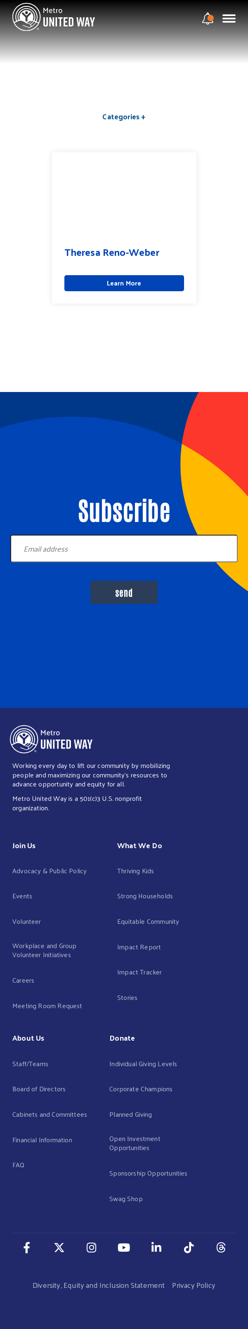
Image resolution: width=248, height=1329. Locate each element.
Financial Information (42, 1140)
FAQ (18, 1165)
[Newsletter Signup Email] (124, 548)
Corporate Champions (140, 1089)
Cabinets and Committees (49, 1114)
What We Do (139, 845)
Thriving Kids (135, 871)
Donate (122, 1037)
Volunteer (26, 921)
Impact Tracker (139, 972)
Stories (127, 997)
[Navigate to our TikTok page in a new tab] (189, 1247)
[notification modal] (208, 18)
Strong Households (145, 896)
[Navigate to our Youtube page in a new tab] (123, 1247)
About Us (28, 1037)
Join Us (23, 845)
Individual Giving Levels (143, 1064)
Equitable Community (148, 921)
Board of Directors (39, 1089)
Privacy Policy (193, 1285)
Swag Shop (126, 1199)
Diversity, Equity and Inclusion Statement (99, 1285)
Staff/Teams (30, 1064)
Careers (23, 980)
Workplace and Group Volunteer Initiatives (44, 950)
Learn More (124, 283)
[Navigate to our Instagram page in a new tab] (91, 1247)
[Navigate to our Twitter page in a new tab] (59, 1247)
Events (22, 896)
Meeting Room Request (47, 1006)
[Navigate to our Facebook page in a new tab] (27, 1247)
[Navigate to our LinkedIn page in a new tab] (156, 1247)
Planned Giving (130, 1114)
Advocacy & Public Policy (49, 871)
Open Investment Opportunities (135, 1143)
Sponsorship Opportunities (148, 1173)
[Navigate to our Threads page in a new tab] (221, 1247)
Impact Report (139, 947)
